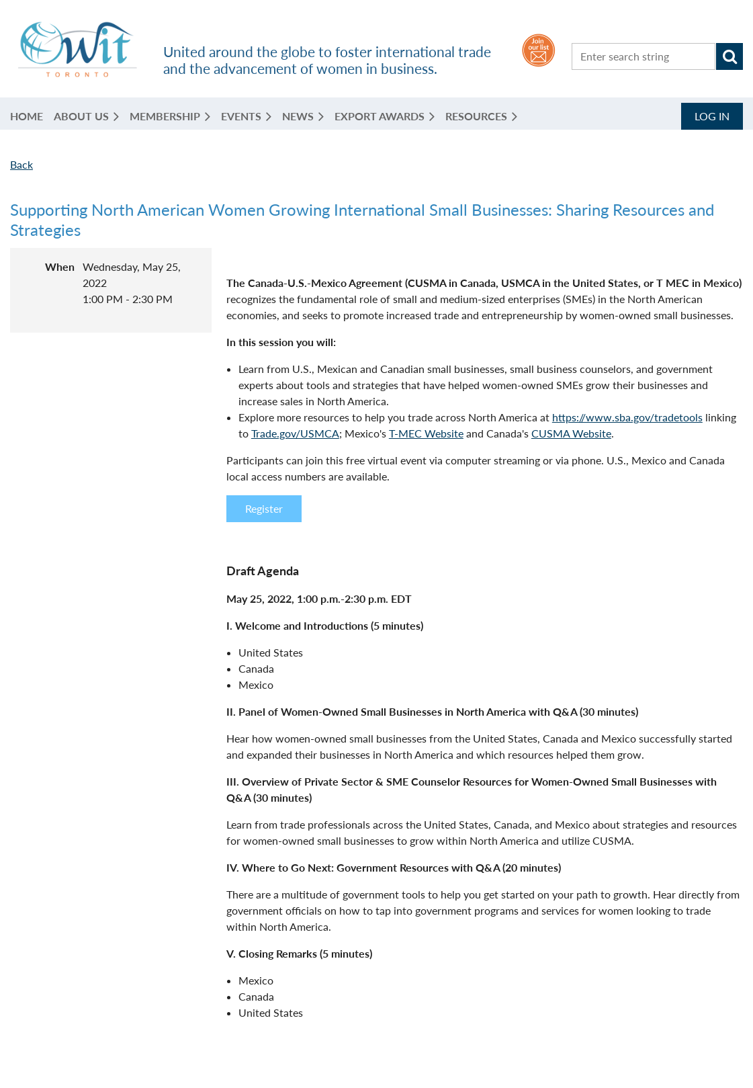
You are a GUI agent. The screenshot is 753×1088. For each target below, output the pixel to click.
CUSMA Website (571, 433)
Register (264, 508)
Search (729, 56)
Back (21, 164)
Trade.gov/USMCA (295, 433)
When (60, 266)
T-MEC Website (426, 433)
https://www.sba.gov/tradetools (627, 417)
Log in (712, 116)
